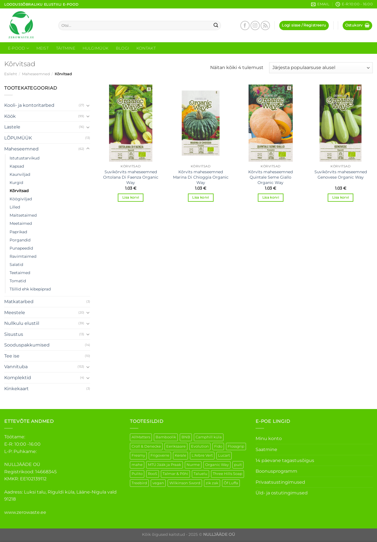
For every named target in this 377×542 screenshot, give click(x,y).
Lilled (15, 207)
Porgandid (20, 240)
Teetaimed (20, 272)
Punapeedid (21, 248)
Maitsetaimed (23, 215)
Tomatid (18, 280)
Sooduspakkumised (27, 345)
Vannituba (16, 366)
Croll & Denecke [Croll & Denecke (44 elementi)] (146, 446)
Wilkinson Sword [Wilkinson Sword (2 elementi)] (184, 483)
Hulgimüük (96, 48)
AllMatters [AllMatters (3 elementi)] (141, 437)
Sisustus (13, 334)
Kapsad (17, 166)
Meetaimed (21, 223)
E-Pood (18, 48)
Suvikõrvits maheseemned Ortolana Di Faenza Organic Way (130, 177)
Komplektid (17, 377)
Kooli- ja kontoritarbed (29, 105)
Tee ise (11, 356)
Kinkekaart (16, 388)
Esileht (10, 74)
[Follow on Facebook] (245, 25)
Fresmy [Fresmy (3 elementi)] (138, 455)
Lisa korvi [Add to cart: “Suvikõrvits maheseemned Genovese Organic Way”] (340, 197)
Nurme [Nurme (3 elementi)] (193, 465)
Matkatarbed (19, 301)
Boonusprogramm (276, 471)
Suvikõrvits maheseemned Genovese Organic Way (340, 174)
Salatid (16, 264)
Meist (42, 48)
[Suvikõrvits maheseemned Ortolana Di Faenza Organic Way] (130, 123)
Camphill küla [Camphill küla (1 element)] (209, 437)
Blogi (122, 48)
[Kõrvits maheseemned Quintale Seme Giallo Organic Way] (270, 123)
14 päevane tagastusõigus (285, 460)
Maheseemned (36, 74)
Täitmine (65, 48)
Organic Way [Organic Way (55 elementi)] (217, 465)
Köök (10, 116)
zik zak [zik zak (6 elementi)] (212, 483)
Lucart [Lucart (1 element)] (224, 455)
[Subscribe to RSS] (265, 25)
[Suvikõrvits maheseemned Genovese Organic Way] (340, 123)
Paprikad (18, 231)
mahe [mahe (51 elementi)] (137, 465)
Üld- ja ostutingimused (282, 493)
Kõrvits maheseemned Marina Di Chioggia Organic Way (201, 177)
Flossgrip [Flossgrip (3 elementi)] (236, 446)
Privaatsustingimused (280, 482)
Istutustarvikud (24, 158)
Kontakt (146, 48)
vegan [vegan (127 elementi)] (158, 483)
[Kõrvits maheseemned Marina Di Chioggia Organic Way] (200, 123)
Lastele (12, 127)
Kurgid (16, 182)
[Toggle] (88, 105)
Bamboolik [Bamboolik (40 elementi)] (166, 437)
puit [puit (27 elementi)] (238, 465)
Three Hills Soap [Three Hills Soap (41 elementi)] (227, 474)
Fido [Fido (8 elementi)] (218, 446)
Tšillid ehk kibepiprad (30, 289)
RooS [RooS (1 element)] (152, 474)
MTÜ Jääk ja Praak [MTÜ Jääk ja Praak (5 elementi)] (164, 465)
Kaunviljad (20, 174)
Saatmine (266, 449)
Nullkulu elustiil (21, 323)
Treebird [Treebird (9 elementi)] (139, 483)
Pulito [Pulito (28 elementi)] (137, 474)
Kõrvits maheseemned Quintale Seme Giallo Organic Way (270, 177)
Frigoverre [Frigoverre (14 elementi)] (159, 455)
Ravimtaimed (23, 256)
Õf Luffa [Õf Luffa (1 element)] (231, 483)
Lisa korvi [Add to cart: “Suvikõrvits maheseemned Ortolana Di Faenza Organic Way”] (130, 197)
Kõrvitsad (19, 190)
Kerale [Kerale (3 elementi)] (180, 455)
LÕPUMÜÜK (18, 138)
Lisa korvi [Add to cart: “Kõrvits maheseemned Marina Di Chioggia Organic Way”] (200, 197)
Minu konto (269, 438)
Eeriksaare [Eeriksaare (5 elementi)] (176, 446)
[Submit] (216, 25)
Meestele (14, 312)
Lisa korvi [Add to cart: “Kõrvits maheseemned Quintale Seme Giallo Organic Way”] (270, 197)
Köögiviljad (21, 198)
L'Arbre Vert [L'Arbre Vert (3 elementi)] (202, 455)
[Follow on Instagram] (255, 25)
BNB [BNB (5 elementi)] (185, 437)
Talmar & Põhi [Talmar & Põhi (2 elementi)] (175, 474)
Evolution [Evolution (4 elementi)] (200, 446)
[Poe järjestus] (321, 67)
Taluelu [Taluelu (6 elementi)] (200, 474)
